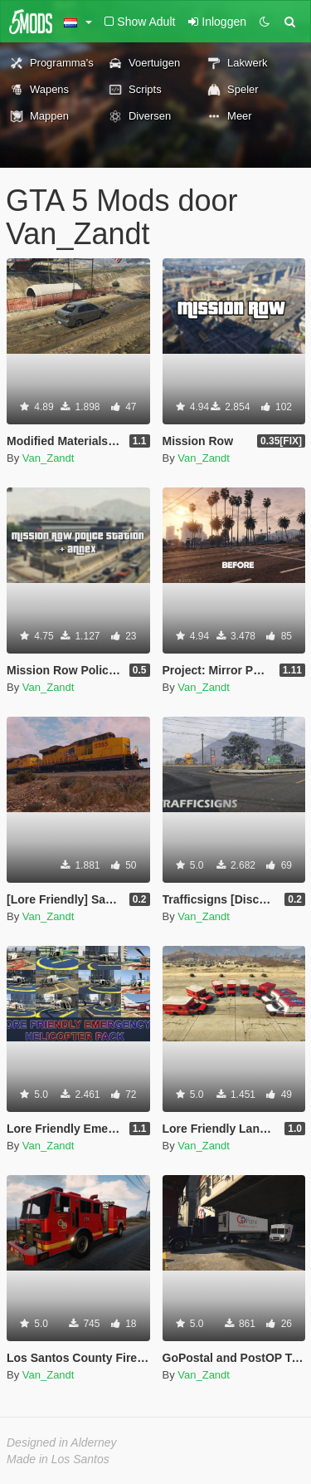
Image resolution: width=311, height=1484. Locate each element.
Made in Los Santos (58, 1459)
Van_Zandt (48, 458)
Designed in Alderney (62, 1442)
